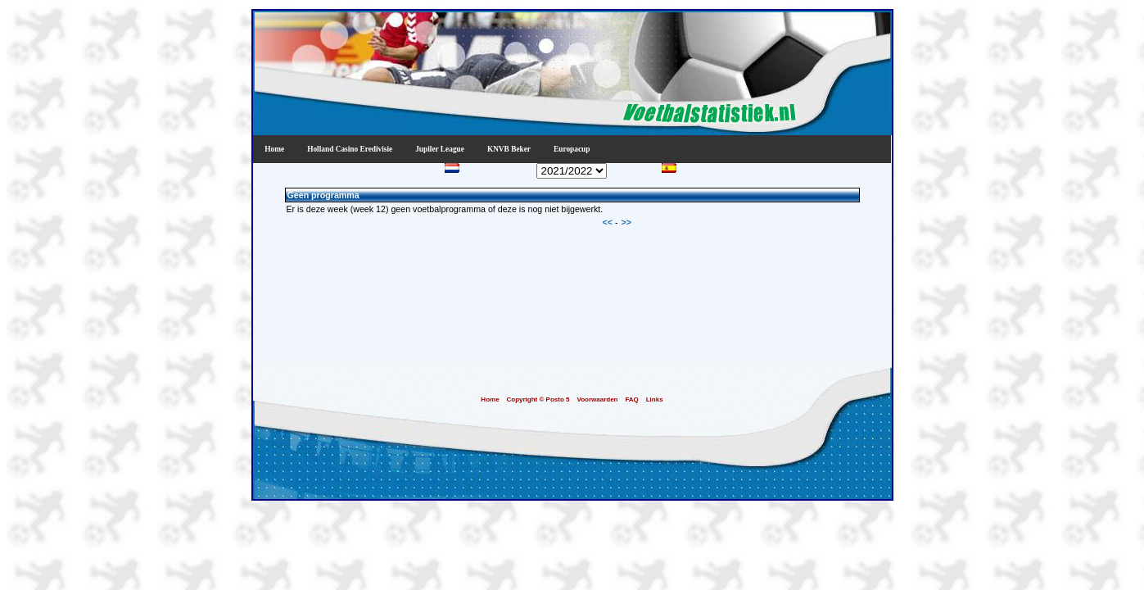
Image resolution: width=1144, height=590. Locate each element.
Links (654, 399)
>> (626, 222)
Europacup (572, 149)
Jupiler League (439, 149)
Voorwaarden (597, 399)
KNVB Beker (509, 149)
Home (274, 149)
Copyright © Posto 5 (537, 399)
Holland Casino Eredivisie (349, 149)
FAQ (631, 399)
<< (609, 222)
